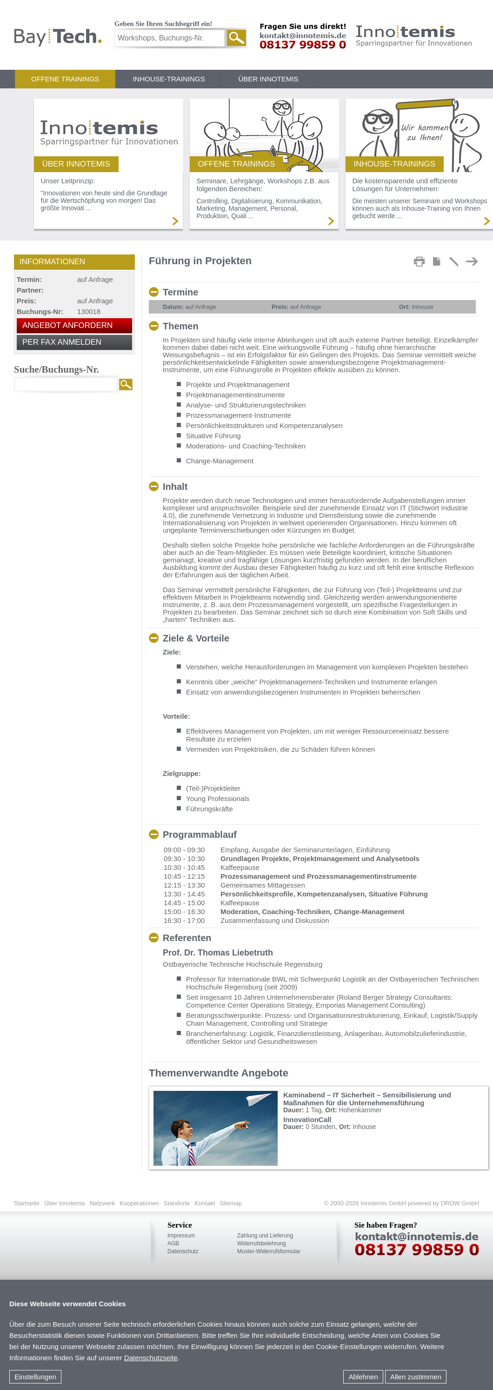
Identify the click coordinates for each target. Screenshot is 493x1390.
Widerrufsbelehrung (261, 1243)
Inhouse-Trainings (169, 79)
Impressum (181, 1235)
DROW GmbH (459, 1203)
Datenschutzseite (151, 1358)
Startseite (27, 1203)
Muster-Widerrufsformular (268, 1251)
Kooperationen (139, 1203)
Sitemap (231, 1203)
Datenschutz (183, 1251)
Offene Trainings (65, 79)
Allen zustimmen (415, 1377)
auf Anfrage (189, 306)
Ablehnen (363, 1377)
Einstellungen (35, 1377)
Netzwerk (102, 1203)
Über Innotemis (268, 79)
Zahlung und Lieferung (265, 1235)
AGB (173, 1243)
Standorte (177, 1203)
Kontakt (204, 1203)
